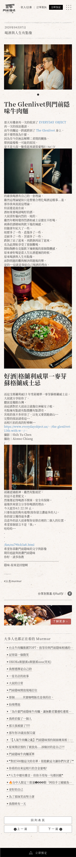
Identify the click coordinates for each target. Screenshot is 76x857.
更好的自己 (15, 789)
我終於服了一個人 (19, 718)
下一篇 (55, 829)
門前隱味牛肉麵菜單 (21, 754)
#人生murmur (13, 581)
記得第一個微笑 (18, 655)
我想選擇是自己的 (19, 669)
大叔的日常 (15, 683)
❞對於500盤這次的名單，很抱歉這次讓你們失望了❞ (40, 761)
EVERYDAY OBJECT (52, 122)
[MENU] (68, 7)
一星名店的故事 (18, 676)
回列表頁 (38, 820)
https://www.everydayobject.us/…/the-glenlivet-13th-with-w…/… (37, 428)
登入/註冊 (26, 7)
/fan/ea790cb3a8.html (19, 545)
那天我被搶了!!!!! (18, 725)
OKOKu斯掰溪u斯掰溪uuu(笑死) (29, 662)
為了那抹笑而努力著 (21, 796)
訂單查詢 (41, 7)
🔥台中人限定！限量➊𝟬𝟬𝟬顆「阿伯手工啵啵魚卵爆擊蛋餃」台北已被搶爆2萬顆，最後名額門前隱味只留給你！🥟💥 (40, 782)
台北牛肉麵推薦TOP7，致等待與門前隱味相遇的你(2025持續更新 (40, 647)
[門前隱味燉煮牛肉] (9, 8)
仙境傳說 (13, 704)
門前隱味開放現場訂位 (22, 690)
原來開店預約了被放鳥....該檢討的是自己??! (36, 747)
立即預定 (56, 7)
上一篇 (21, 829)
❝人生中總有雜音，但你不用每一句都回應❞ (35, 775)
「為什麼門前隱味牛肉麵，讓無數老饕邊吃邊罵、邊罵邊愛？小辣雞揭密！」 (40, 711)
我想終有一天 (16, 803)
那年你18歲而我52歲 (21, 733)
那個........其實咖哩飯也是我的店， (30, 697)
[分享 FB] (69, 593)
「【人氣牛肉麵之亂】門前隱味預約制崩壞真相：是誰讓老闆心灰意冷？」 (40, 740)
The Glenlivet (45, 130)
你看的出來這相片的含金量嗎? (27, 768)
